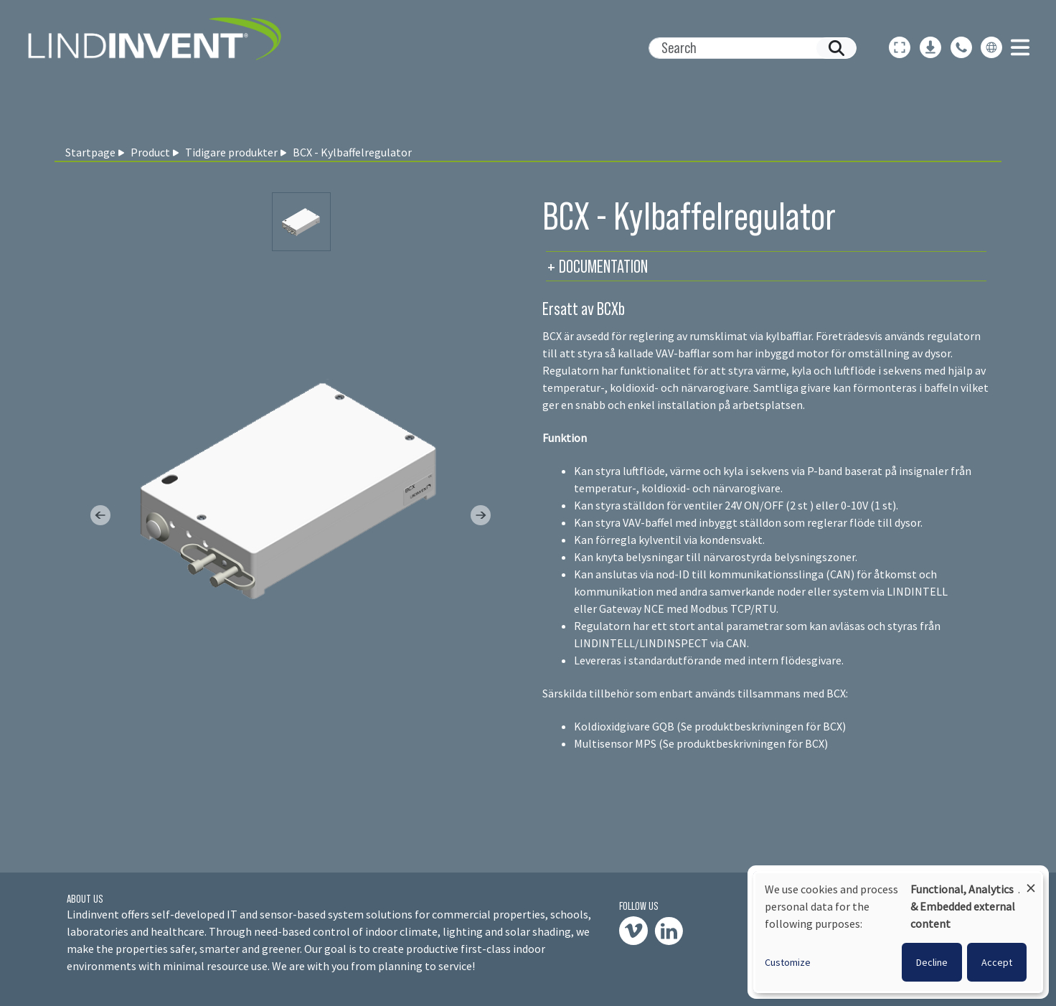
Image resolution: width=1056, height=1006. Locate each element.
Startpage (90, 152)
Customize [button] (788, 962)
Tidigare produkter (231, 152)
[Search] (747, 48)
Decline (932, 962)
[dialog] (898, 932)
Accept (996, 962)
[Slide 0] (301, 221)
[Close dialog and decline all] (1031, 881)
